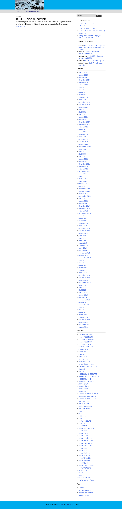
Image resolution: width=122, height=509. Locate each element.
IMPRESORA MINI (84, 379)
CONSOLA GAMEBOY (85, 347)
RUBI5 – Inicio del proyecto (31, 19)
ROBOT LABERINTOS (85, 443)
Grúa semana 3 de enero (33, 11)
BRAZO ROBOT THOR (85, 342)
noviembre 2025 (84, 82)
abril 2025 (82, 92)
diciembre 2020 (84, 189)
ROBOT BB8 (82, 431)
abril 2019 (82, 218)
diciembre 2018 (84, 228)
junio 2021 (82, 174)
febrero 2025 (83, 97)
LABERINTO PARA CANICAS (88, 394)
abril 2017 (82, 265)
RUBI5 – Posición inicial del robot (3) (91, 31)
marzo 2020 (82, 199)
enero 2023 (82, 137)
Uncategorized (83, 473)
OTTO (80, 414)
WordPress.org (83, 495)
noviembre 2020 (84, 191)
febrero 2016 (83, 295)
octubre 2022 (83, 144)
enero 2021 (82, 186)
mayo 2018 (82, 238)
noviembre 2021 (84, 166)
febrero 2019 (83, 223)
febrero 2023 (83, 134)
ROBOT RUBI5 (83, 451)
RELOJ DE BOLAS (84, 421)
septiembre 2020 (84, 196)
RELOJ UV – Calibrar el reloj (88, 28)
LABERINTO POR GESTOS (87, 399)
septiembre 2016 (84, 283)
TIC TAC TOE (82, 470)
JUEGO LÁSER (83, 386)
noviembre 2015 (84, 300)
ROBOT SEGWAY (84, 460)
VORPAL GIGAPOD (85, 478)
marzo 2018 (82, 243)
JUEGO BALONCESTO (86, 381)
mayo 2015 (82, 310)
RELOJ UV (82, 423)
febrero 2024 (83, 117)
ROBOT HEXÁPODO (85, 438)
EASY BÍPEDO (83, 359)
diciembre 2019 (84, 206)
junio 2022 (82, 149)
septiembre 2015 (84, 305)
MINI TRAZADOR (84, 409)
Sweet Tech (70, 504)
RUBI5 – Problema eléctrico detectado (88, 25)
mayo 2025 (82, 90)
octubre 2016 (83, 280)
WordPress (59, 504)
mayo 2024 (82, 110)
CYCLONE (81, 354)
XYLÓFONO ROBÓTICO (86, 480)
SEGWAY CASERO (84, 468)
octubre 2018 (83, 233)
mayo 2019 (82, 216)
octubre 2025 (83, 85)
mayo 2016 (82, 287)
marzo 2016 (82, 292)
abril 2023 (82, 129)
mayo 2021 (82, 176)
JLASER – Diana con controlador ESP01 (88, 53)
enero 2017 (82, 273)
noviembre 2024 (84, 105)
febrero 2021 (83, 184)
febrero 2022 (83, 159)
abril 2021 (82, 179)
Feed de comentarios (85, 493)
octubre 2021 (83, 169)
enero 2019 (82, 226)
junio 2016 (82, 285)
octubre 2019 (83, 211)
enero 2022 (82, 161)
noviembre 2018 (84, 231)
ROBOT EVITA (83, 433)
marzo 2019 (82, 221)
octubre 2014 (83, 322)
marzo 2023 (82, 132)
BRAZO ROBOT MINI (85, 337)
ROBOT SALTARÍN (84, 458)
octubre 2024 (83, 107)
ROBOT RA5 (82, 448)
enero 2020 (82, 203)
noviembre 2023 (84, 124)
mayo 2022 (82, 152)
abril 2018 (82, 241)
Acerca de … (20, 11)
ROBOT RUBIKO (84, 453)
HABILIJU (81, 369)
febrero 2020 (83, 201)
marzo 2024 (82, 114)
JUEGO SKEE (83, 33)
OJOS (80, 411)
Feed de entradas (84, 490)
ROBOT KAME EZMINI (86, 441)
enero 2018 (82, 248)
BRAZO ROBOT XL (84, 344)
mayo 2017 (82, 263)
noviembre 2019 (84, 208)
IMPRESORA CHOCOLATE (87, 374)
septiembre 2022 (84, 147)
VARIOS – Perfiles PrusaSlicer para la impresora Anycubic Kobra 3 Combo (91, 47)
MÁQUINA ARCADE (85, 406)
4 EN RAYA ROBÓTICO (86, 334)
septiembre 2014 (84, 325)
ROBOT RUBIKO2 (84, 456)
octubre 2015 (83, 302)
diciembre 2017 (84, 250)
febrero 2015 (83, 317)
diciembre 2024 (84, 102)
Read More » (20, 26)
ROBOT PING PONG (85, 446)
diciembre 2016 (84, 275)
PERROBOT (82, 416)
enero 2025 (82, 100)
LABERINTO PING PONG (87, 396)
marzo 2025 (82, 95)
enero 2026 (82, 77)
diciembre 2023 (84, 122)
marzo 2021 (82, 181)
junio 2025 (82, 87)
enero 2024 (82, 119)
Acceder (81, 488)
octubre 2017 (83, 255)
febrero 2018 (83, 245)
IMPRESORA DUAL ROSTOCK (88, 376)
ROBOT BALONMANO (86, 428)
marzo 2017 (82, 268)
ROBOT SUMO (83, 463)
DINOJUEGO (82, 357)
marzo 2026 (82, 72)
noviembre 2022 (84, 142)
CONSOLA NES (83, 349)
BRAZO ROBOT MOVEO (86, 339)
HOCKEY (81, 372)
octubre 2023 (83, 127)
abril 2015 (82, 312)
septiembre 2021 (84, 171)
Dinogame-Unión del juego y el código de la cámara (89, 37)
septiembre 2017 (84, 258)
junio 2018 (82, 236)
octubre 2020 (83, 194)
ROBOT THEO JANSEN (86, 465)
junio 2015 (82, 307)
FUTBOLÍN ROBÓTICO (86, 364)
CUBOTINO (82, 352)
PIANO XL (81, 418)
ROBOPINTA (82, 426)
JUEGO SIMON (83, 389)
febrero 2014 (83, 327)
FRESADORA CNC (84, 362)
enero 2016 (82, 297)
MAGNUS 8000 (83, 404)
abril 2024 (82, 112)
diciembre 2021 (84, 164)
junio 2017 (82, 260)
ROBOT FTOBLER (84, 436)
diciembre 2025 (84, 80)
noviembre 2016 (84, 278)
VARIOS (81, 475)
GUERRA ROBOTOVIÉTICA (87, 367)
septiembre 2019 (84, 213)
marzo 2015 (82, 315)
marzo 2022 (82, 157)
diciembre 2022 (84, 139)
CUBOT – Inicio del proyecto (94, 61)
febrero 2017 (83, 270)
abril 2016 (82, 290)
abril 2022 (82, 154)
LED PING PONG (84, 401)
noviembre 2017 (84, 253)
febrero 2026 (83, 75)
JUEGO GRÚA (83, 384)
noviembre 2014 (84, 320)
